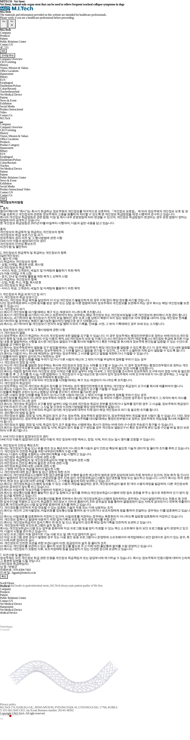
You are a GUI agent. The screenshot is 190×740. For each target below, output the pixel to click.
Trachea (4, 165)
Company (5, 32)
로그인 (4, 47)
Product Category (9, 144)
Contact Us (6, 115)
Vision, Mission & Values (14, 67)
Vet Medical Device (11, 94)
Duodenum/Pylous (10, 85)
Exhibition (6, 103)
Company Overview (11, 59)
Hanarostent (6, 73)
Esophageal (6, 82)
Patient (4, 38)
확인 (3, 576)
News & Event (8, 100)
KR (3, 51)
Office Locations (9, 70)
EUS (2, 79)
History (4, 64)
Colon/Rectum (8, 88)
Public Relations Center (13, 41)
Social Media (7, 106)
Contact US (6, 44)
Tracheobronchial (9, 91)
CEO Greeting (8, 62)
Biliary (4, 76)
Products (5, 35)
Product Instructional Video (11, 111)
